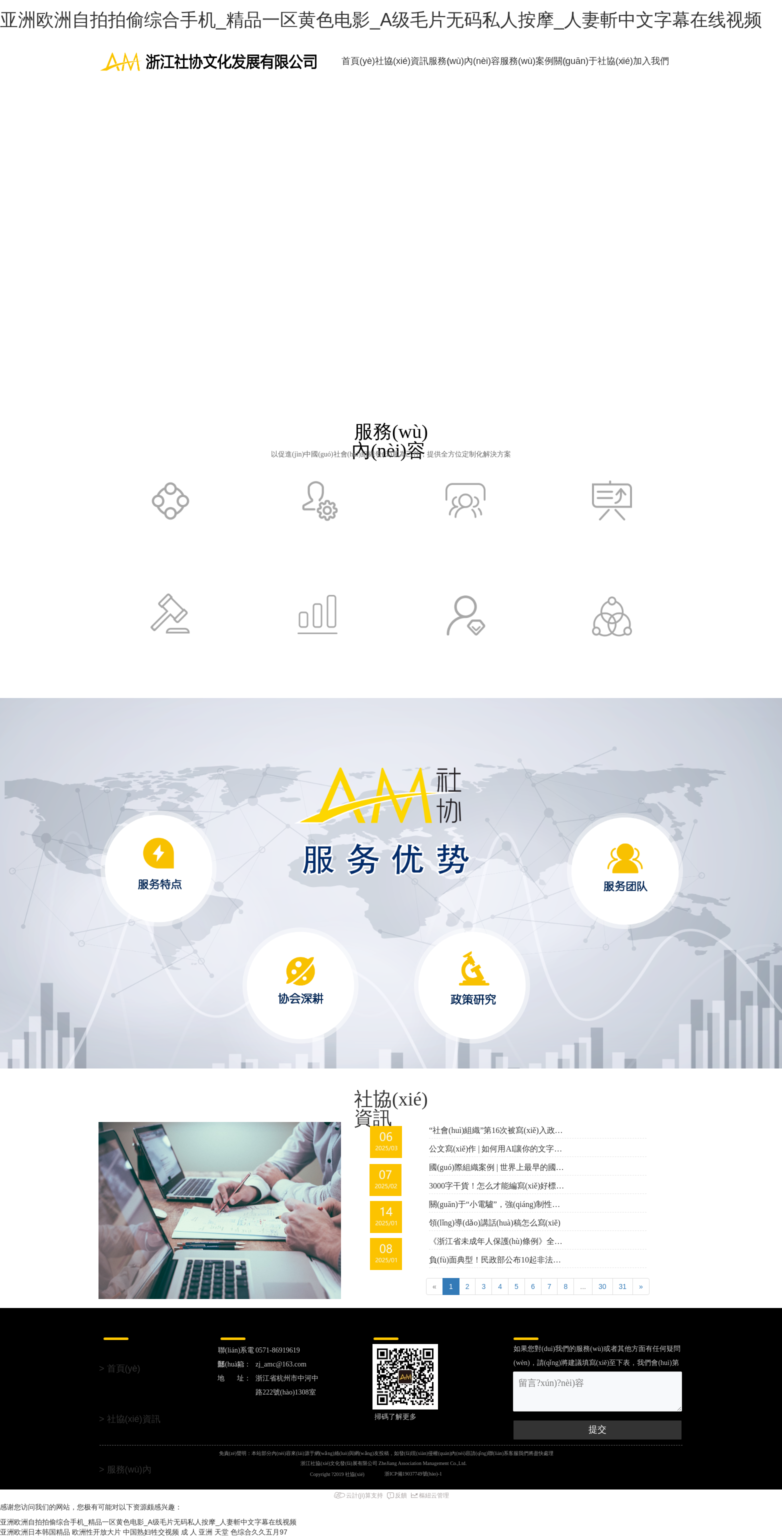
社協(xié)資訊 (401, 61)
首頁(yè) (358, 61)
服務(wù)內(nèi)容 (464, 61)
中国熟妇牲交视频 (151, 1532)
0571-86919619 (279, 1350)
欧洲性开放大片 (96, 1532)
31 (623, 1286)
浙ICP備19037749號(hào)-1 (413, 1473)
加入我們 (651, 61)
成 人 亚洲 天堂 (205, 1532)
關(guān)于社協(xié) (593, 61)
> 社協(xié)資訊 (129, 1419)
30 (602, 1286)
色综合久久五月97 (259, 1532)
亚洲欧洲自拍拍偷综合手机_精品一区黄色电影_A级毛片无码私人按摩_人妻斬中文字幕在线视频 (381, 20)
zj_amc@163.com (283, 1364)
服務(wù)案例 (527, 61)
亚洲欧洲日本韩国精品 (35, 1532)
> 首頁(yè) (119, 1369)
